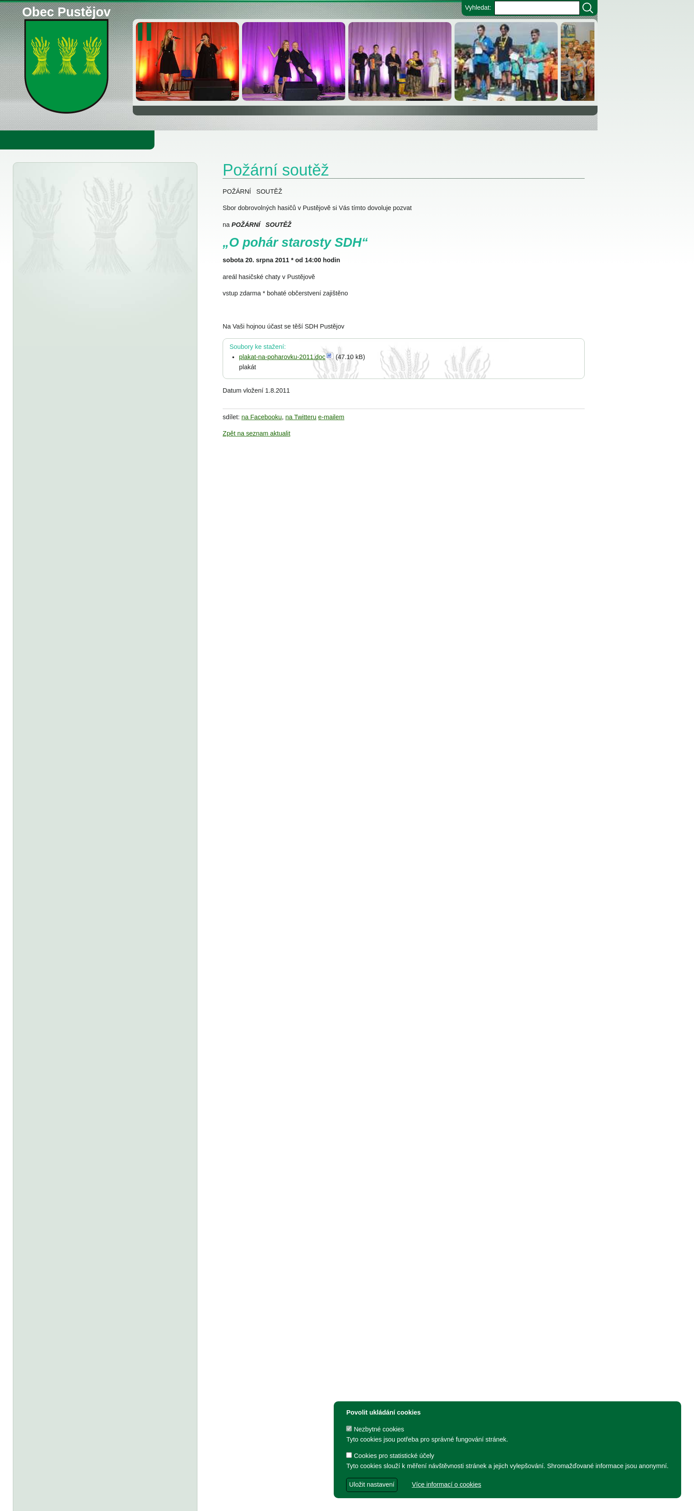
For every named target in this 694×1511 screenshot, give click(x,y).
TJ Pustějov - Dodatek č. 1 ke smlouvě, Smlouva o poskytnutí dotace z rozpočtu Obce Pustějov (99, 972)
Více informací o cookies (446, 1484)
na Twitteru (300, 417)
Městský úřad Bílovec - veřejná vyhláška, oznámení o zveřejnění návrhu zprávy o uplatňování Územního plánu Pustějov (102, 293)
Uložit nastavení (371, 1484)
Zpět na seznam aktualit (256, 433)
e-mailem (331, 417)
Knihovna (150, 139)
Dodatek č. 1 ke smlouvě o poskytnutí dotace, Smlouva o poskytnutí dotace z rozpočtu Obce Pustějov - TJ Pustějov (97, 1116)
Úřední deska (67, 185)
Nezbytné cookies (375, 1429)
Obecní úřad (24, 139)
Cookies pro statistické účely (390, 1455)
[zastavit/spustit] (147, 32)
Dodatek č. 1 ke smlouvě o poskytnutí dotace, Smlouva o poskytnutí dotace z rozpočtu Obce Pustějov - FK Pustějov (97, 1153)
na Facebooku (262, 417)
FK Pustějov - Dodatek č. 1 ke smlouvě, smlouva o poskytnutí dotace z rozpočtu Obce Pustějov (100, 1009)
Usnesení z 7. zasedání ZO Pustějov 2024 (119, 1062)
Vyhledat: (478, 7)
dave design (250, 1499)
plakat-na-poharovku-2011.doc (282, 356)
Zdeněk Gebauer (371, 1499)
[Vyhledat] (587, 8)
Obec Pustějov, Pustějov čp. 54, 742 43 (263, 1485)
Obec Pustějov (66, 10)
